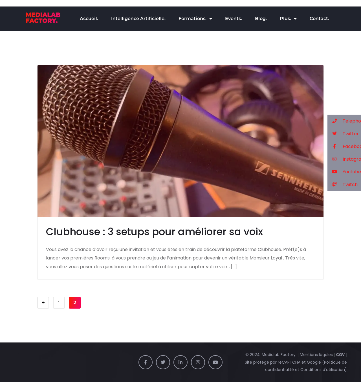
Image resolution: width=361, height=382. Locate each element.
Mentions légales (316, 354)
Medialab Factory (279, 354)
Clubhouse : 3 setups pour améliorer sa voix (154, 232)
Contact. (319, 18)
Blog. (261, 18)
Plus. (288, 19)
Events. (233, 18)
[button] (344, 121)
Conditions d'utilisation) (323, 369)
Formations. (195, 19)
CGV (340, 354)
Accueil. (89, 18)
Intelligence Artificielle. (138, 18)
